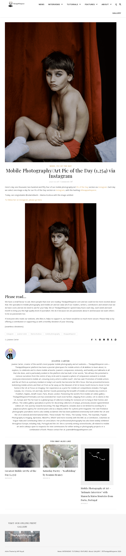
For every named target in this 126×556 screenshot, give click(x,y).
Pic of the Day (64, 166)
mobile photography (52, 334)
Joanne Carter (22, 334)
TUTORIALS (72, 4)
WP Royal (20, 551)
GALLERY (116, 13)
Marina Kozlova (36, 334)
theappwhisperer (70, 334)
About (105, 4)
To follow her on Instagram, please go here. (23, 200)
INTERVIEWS (54, 4)
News (41, 4)
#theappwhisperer (88, 190)
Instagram (102, 187)
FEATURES (90, 4)
